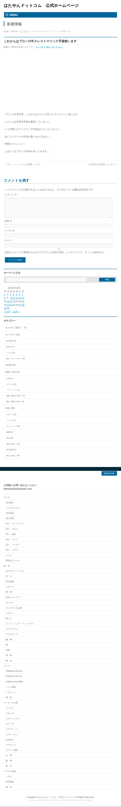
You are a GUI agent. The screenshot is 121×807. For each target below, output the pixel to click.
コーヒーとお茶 (11, 703)
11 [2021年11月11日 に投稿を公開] (14, 302)
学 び (9, 576)
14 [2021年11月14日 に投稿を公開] (23, 302)
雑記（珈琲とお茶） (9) (15, 406)
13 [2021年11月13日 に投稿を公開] (20, 302)
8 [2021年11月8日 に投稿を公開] (4, 302)
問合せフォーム (13, 560)
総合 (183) (10, 412)
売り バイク (12, 539)
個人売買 (10, 518)
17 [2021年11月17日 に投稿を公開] (11, 305)
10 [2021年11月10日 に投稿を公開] (11, 302)
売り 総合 (11, 534)
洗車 (8, 650)
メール (10, 234)
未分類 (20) (10, 369)
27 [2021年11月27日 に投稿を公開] (20, 309)
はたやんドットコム (15, 571)
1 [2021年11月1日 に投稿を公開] (4, 298)
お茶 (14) (9, 382)
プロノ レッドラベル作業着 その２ (22, 164)
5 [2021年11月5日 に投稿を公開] (16, 298)
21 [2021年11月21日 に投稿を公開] (23, 305)
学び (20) (9, 442)
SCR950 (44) (11, 345)
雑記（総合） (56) (13, 460)
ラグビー (10, 613)
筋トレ (9, 618)
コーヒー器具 (12, 750)
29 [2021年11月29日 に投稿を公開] (5, 312)
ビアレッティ (12, 734)
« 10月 (7, 315)
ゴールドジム (12, 629)
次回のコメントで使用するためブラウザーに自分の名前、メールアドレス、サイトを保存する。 (55, 256)
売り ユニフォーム (15, 524)
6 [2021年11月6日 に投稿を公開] (19, 298)
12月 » (15, 315)
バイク (7, 666)
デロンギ (10, 713)
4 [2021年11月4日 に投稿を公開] (13, 298)
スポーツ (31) (11, 418)
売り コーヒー (13, 545)
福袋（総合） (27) (13, 448)
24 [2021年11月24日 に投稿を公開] (11, 309)
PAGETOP (109, 473)
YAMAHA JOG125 (14, 671)
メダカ (9, 776)
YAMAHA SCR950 (14, 682)
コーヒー (10, 708)
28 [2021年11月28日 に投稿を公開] (23, 309)
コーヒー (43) (11, 388)
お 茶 (9, 755)
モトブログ (24, 31)
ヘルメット (11, 692)
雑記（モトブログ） (54, 47)
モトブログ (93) (12, 338)
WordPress (45, 800)
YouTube (10, 513)
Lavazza (10, 740)
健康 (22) (9, 436)
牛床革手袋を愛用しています (102, 164)
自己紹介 (10, 503)
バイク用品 (11, 687)
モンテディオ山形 (14, 608)
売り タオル (12, 529)
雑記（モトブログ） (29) (15, 362)
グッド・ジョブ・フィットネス (20, 624)
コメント (11, 194)
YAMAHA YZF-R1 (14, 676)
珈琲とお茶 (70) (12, 376)
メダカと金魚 (10, 771)
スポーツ (10, 587)
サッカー (10, 603)
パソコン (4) (11, 424)
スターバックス (13, 719)
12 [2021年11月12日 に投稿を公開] (17, 302)
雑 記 (9, 661)
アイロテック (12, 634)
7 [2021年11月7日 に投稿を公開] (22, 298)
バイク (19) (10, 357)
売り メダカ (12, 550)
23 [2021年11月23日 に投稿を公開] (8, 309)
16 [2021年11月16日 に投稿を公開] (8, 305)
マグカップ (11, 745)
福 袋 (9, 655)
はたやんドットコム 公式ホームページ (41, 5)
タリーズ (10, 724)
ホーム (7, 497)
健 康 (9, 640)
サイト (8, 244)
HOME (6, 31)
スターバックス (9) (13, 394)
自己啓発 (10, 582)
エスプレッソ (12, 729)
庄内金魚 (10, 782)
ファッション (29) (13, 430)
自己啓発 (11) (11, 454)
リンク (9, 555)
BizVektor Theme (61, 800)
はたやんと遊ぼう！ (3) (16, 331)
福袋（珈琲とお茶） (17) (15, 400)
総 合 (7, 566)
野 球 (9, 592)
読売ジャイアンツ (14, 597)
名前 (8, 225)
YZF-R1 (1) (10, 351)
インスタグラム (13, 508)
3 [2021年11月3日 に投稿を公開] (10, 298)
